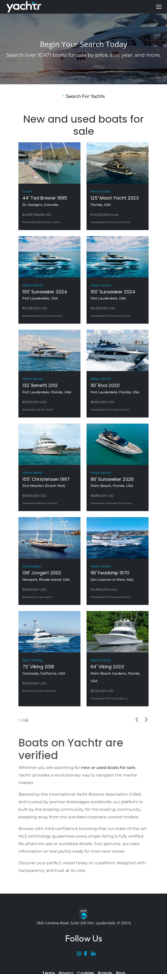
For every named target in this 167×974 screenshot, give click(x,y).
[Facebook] (87, 954)
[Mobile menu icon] (159, 7)
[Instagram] (80, 954)
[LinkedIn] (94, 954)
